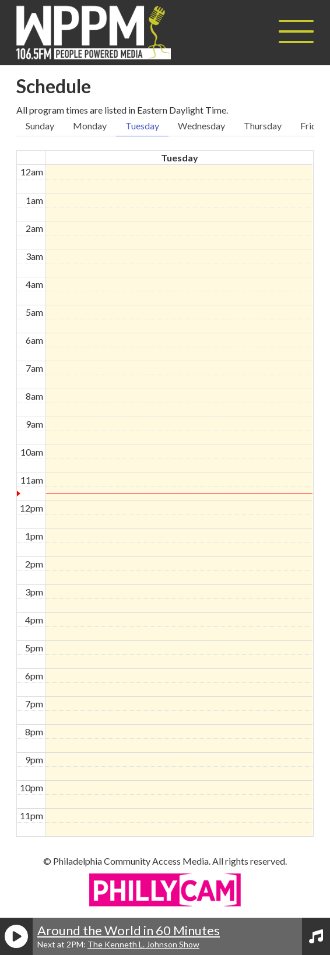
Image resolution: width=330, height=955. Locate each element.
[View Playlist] (316, 936)
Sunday (40, 125)
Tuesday (142, 125)
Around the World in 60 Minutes (128, 930)
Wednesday (201, 125)
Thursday (263, 125)
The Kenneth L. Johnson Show (143, 944)
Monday (90, 125)
